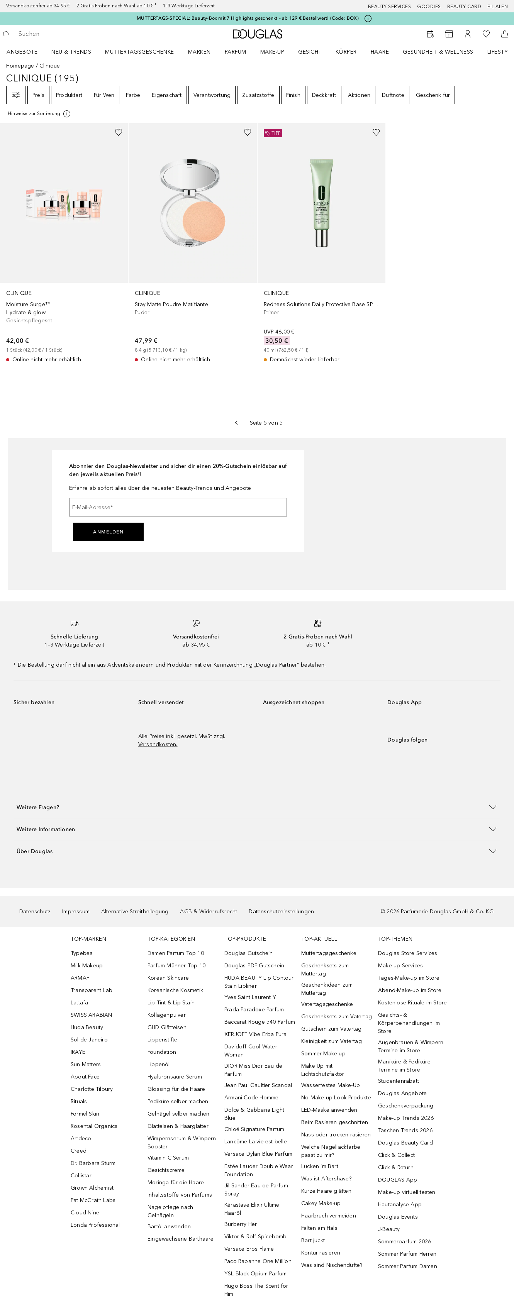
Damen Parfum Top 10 (176, 953)
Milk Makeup (87, 965)
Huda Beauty (87, 1027)
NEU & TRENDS (71, 52)
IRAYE (78, 1052)
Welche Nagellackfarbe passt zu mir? (330, 1151)
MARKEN (199, 52)
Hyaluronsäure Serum (175, 1076)
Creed (79, 1151)
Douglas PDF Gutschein (254, 965)
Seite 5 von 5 (266, 423)
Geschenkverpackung (406, 1105)
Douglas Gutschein (248, 953)
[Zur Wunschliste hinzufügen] (118, 132)
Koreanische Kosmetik (175, 990)
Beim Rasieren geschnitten (334, 1122)
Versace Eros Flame (249, 1249)
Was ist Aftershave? (326, 1178)
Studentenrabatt (398, 1081)
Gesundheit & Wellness (438, 52)
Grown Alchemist (92, 1188)
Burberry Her (240, 1224)
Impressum (76, 911)
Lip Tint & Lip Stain (171, 1002)
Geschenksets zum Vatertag (336, 1016)
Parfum (235, 52)
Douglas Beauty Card (405, 1142)
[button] (257, 807)
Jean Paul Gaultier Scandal (258, 1085)
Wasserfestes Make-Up (330, 1085)
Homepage (20, 66)
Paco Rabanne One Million (258, 1261)
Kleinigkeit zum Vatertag (331, 1041)
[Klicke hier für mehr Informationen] (368, 18)
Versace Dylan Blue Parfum (258, 1154)
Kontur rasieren (320, 1253)
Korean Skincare (168, 978)
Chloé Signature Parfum (254, 1129)
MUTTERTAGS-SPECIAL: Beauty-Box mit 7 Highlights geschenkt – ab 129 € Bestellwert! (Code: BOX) (248, 18)
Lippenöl (159, 1064)
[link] (64, 243)
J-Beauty (389, 1229)
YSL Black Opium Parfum (255, 1273)
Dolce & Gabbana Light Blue (254, 1114)
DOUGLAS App (397, 1180)
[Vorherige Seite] (236, 422)
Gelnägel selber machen (178, 1114)
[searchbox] (75, 33)
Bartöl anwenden (169, 1226)
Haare (380, 52)
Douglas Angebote (402, 1093)
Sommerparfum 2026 (404, 1241)
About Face (85, 1076)
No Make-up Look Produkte (336, 1097)
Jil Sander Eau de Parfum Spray (256, 1189)
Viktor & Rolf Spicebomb (255, 1236)
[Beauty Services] (430, 34)
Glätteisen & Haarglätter (178, 1126)
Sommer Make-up (323, 1053)
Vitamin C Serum (168, 1158)
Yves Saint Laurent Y (250, 997)
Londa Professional (95, 1225)
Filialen (497, 6)
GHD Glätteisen (167, 1027)
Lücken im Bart (319, 1166)
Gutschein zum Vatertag (331, 1029)
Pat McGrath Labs (93, 1200)
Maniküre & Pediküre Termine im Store (404, 1065)
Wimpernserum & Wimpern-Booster (183, 1142)
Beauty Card (464, 6)
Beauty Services (389, 6)
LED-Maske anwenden (329, 1110)
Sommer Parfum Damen (407, 1266)
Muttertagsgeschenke (139, 52)
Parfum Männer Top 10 (176, 965)
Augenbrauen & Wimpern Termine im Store (410, 1046)
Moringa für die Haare (176, 1182)
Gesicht (310, 52)
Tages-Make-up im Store (408, 978)
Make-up (272, 52)
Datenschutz (35, 911)
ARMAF (80, 978)
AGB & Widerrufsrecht (208, 911)
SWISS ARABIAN (91, 1015)
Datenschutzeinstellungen (281, 911)
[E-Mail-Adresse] (178, 507)
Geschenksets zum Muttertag (325, 969)
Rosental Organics (94, 1126)
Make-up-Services (400, 965)
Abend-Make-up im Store (409, 990)
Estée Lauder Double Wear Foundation (258, 1170)
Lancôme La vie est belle (255, 1141)
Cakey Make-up (321, 1203)
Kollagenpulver (167, 1015)
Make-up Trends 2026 (406, 1118)
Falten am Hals (319, 1228)
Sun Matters (86, 1064)
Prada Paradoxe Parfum (254, 1009)
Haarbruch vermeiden (328, 1215)
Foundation (162, 1052)
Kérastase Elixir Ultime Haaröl (252, 1209)
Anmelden (108, 532)
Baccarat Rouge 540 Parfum (259, 1022)
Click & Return (396, 1167)
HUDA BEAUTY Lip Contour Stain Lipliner (259, 982)
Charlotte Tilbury (92, 1089)
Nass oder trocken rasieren (336, 1134)
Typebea (82, 953)
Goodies (429, 6)
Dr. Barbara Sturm (93, 1163)
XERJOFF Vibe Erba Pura (255, 1034)
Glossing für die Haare (176, 1089)
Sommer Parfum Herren (407, 1254)
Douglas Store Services (407, 953)
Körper (346, 52)
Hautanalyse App (400, 1204)
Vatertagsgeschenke (327, 1004)
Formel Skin (85, 1114)
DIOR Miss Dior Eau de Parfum (253, 1070)
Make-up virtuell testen (407, 1192)
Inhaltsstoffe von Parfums (180, 1195)
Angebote (22, 52)
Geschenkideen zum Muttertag (327, 989)
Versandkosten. (158, 744)
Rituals (79, 1101)
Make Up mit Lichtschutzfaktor (322, 1070)
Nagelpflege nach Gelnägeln (170, 1211)
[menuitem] (27, 51)
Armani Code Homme (251, 1097)
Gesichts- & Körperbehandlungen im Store (409, 1023)
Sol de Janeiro (89, 1039)
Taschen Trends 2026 (405, 1130)
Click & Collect (396, 1155)
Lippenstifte (162, 1039)
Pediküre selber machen (178, 1101)
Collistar (81, 1175)
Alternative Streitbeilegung (134, 911)
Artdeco (81, 1138)
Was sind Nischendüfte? (331, 1265)
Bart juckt (313, 1240)
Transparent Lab (91, 990)
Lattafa (79, 1002)
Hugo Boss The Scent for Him (256, 1290)
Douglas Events (398, 1217)
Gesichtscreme (166, 1170)
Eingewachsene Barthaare (181, 1239)
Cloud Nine (85, 1212)
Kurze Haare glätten (326, 1191)
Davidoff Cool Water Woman (250, 1050)
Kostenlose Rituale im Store (412, 1002)
